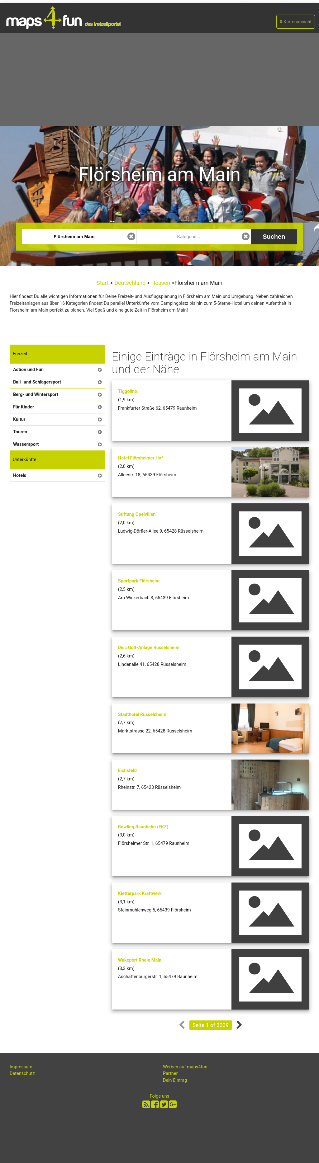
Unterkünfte (24, 459)
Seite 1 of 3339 (211, 1025)
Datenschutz (22, 1073)
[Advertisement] (159, 79)
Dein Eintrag (175, 1080)
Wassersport (26, 444)
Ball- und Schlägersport (37, 382)
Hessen (160, 283)
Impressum (21, 1067)
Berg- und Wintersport (35, 394)
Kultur (19, 419)
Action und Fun (28, 369)
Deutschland (130, 283)
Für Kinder (23, 407)
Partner (170, 1073)
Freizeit (20, 353)
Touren (20, 432)
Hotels (19, 475)
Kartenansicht (296, 22)
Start (103, 283)
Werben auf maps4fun (185, 1067)
